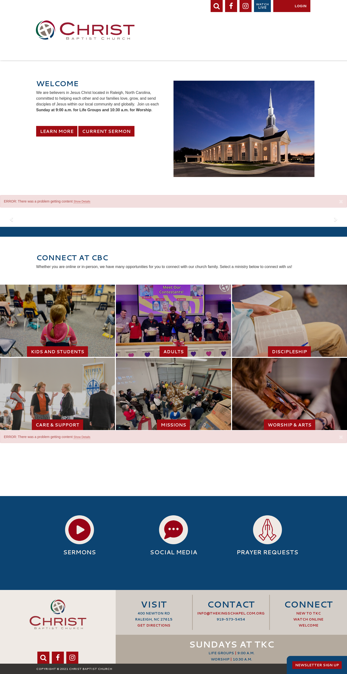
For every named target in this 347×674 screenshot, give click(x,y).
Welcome (308, 625)
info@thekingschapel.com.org (231, 613)
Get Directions (153, 625)
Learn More (56, 131)
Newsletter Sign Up (317, 665)
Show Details (81, 201)
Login (301, 6)
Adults (173, 351)
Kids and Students (57, 351)
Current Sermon (106, 131)
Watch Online (308, 619)
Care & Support (57, 425)
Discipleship (289, 351)
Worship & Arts (289, 425)
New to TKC (308, 613)
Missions (173, 425)
